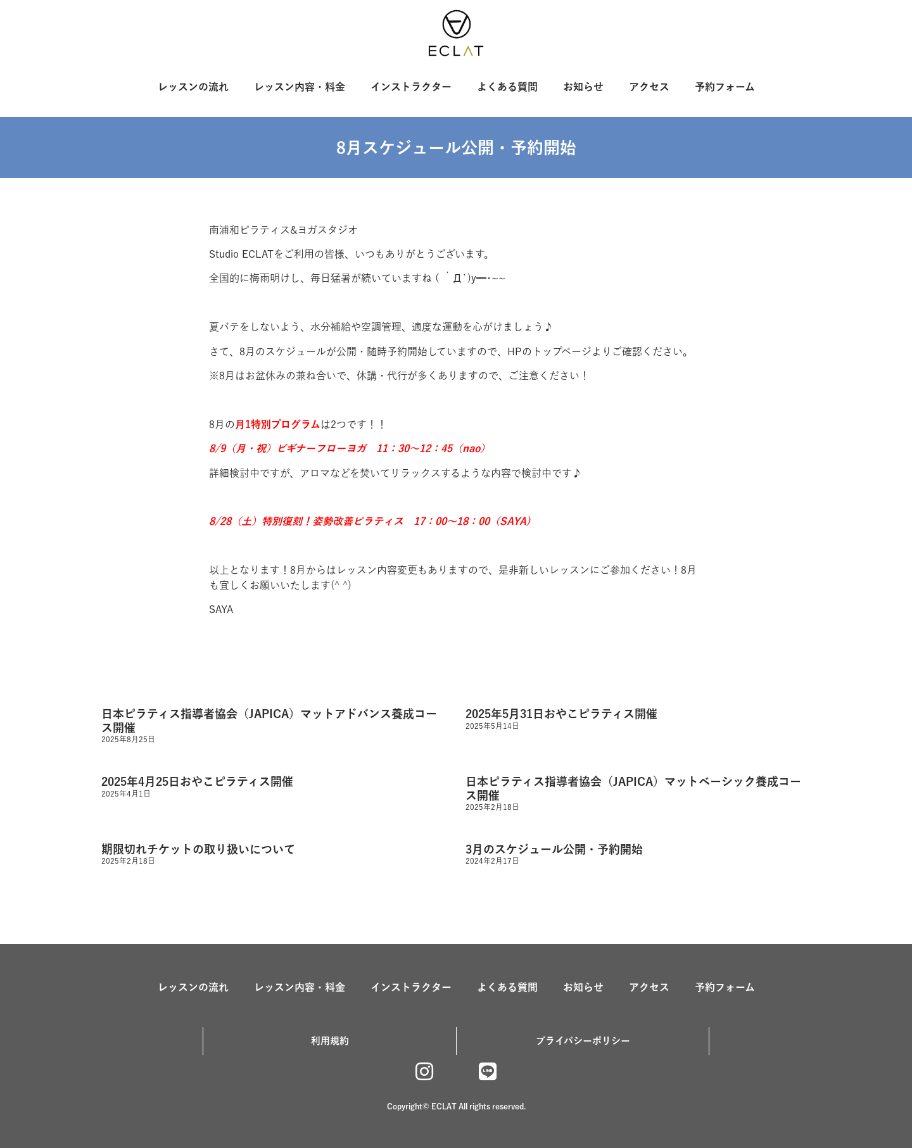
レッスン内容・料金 (299, 87)
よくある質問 (507, 87)
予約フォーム (725, 87)
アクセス (649, 87)
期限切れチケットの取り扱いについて (198, 849)
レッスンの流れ (193, 87)
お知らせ (583, 87)
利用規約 (330, 1040)
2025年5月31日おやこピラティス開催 (561, 713)
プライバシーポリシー (583, 1040)
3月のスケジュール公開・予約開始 (554, 849)
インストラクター (411, 87)
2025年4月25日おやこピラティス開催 (197, 781)
